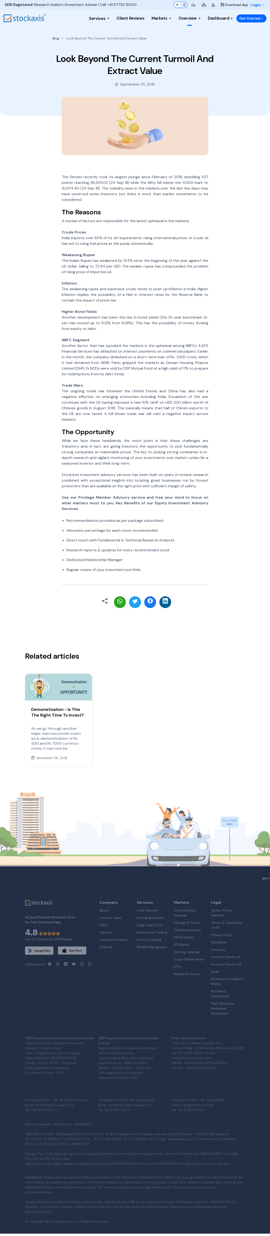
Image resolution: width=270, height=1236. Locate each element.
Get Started (251, 18)
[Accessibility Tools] (213, 4)
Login (257, 4)
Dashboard (220, 18)
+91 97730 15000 (122, 4)
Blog (55, 38)
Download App (234, 4)
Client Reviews (130, 18)
